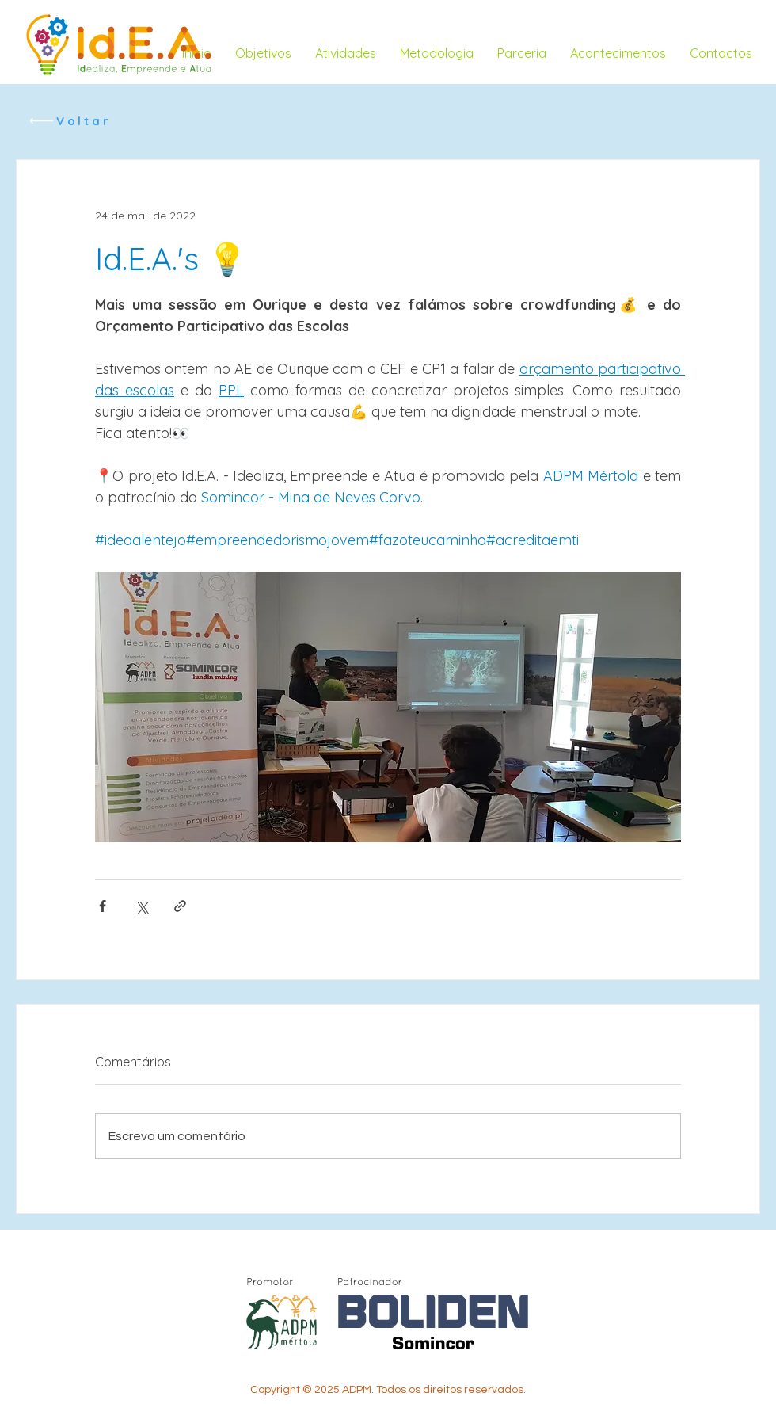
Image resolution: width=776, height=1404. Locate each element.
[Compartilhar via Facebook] (102, 906)
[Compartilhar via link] (180, 906)
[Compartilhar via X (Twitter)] (141, 906)
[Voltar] (69, 121)
